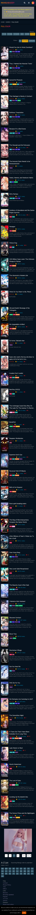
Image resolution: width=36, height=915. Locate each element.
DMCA (5, 889)
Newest (5, 893)
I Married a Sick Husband (17, 601)
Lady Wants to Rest (16, 748)
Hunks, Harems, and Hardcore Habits (21, 178)
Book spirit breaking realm (17, 504)
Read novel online (8, 904)
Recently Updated (8, 895)
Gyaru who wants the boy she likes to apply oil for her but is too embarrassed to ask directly (21, 358)
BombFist (12, 422)
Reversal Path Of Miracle (17, 471)
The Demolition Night (16, 715)
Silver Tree (13, 634)
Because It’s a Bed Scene (17, 129)
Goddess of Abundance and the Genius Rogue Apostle (21, 211)
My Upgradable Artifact (17, 324)
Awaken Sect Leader (16, 373)
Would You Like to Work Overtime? (21, 47)
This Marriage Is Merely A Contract (20, 96)
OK (24, 913)
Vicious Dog (13, 243)
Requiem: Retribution (16, 438)
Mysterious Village (15, 650)
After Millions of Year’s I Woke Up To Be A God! (21, 537)
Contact (5, 883)
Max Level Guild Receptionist (19, 569)
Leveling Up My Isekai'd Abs (18, 797)
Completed (32, 41)
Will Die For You (14, 683)
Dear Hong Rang (14, 552)
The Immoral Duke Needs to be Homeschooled (19, 162)
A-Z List (5, 898)
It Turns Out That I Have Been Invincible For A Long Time (19, 733)
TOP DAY (4, 34)
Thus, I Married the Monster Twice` (21, 64)
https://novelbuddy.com (16, 12)
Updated (27, 34)
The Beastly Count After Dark (19, 585)
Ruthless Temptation (16, 113)
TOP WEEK (9, 34)
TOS (4, 887)
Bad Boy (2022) (14, 390)
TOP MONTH (16, 34)
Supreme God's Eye (15, 455)
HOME (3, 22)
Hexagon (12, 227)
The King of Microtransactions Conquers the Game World (19, 521)
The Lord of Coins (15, 781)
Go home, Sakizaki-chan (16, 341)
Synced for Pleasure (15, 80)
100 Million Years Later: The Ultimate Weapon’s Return (21, 260)
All (20, 41)
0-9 (6, 869)
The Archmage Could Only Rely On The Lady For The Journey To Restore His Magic (21, 407)
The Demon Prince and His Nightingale (22, 813)
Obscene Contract (15, 618)
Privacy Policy (7, 885)
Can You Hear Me (14, 667)
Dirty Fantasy (13, 194)
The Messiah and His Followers (19, 145)
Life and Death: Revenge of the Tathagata (19, 309)
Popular (5, 896)
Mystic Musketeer (15, 764)
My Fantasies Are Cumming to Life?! (21, 699)
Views (22, 34)
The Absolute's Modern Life (18, 275)
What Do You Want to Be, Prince (20, 292)
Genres (5, 900)
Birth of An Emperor (15, 487)
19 (23, 856)
